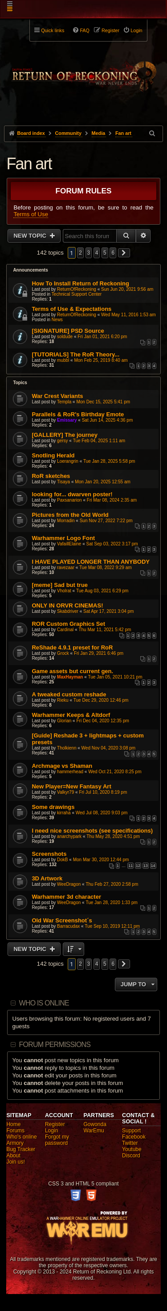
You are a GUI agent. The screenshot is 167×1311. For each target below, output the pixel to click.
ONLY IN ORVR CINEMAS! (67, 605)
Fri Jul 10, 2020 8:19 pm (103, 792)
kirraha (64, 812)
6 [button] (112, 253)
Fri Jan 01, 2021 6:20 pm (102, 336)
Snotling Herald (53, 455)
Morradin (65, 520)
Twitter (130, 1143)
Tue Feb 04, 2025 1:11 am (99, 440)
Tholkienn (66, 748)
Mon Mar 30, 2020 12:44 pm (101, 859)
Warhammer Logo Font (63, 538)
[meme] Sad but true (60, 585)
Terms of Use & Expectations (71, 309)
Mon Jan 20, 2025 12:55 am (102, 481)
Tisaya (63, 481)
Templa (64, 401)
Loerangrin (67, 461)
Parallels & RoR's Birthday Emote (78, 414)
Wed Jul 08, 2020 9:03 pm (102, 812)
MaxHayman (70, 676)
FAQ (85, 30)
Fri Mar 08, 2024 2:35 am (112, 500)
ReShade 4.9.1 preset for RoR (72, 647)
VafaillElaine (69, 543)
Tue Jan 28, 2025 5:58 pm (109, 461)
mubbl (63, 360)
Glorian (64, 720)
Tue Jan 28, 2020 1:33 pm (111, 902)
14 (153, 865)
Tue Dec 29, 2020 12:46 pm (101, 700)
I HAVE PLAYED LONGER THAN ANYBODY (91, 561)
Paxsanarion (69, 500)
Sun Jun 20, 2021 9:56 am (127, 289)
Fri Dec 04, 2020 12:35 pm (102, 720)
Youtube (132, 1149)
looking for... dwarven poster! (72, 494)
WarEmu (94, 1130)
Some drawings (53, 807)
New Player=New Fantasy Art (71, 786)
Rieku (63, 700)
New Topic (30, 235)
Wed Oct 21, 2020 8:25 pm (114, 771)
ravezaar (65, 567)
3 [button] (88, 253)
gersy (62, 440)
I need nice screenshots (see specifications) (92, 830)
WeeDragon (69, 884)
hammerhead (70, 771)
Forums (15, 1130)
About (13, 1155)
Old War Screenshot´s (62, 920)
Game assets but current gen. (72, 671)
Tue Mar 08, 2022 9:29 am (105, 567)
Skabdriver (67, 611)
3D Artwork (47, 878)
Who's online (21, 1137)
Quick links (52, 30)
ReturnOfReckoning (76, 289)
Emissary (67, 420)
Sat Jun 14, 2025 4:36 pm (107, 420)
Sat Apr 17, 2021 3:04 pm (108, 611)
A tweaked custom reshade (69, 694)
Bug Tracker (20, 1149)
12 (138, 865)
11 (130, 865)
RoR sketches (51, 476)
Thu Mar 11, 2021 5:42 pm (104, 629)
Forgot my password (57, 1140)
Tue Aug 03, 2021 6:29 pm (102, 590)
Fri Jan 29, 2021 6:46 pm (98, 653)
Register (55, 1124)
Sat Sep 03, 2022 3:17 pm (112, 543)
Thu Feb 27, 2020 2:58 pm (112, 884)
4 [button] (96, 253)
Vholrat (64, 590)
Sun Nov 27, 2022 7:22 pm (106, 520)
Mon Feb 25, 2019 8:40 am (100, 360)
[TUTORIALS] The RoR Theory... (75, 354)
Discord (131, 1155)
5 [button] (104, 253)
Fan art (28, 164)
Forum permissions (55, 1044)
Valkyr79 (65, 792)
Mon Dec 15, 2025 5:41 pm (103, 401)
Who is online (44, 1003)
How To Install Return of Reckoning (80, 283)
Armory (15, 1143)
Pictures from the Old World (70, 514)
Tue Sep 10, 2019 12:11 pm (112, 926)
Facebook (134, 1137)
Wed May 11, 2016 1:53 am (128, 314)
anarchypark (69, 836)
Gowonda (95, 1124)
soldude (65, 336)
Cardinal (65, 629)
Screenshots (49, 853)
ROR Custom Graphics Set (68, 623)
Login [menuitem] (136, 30)
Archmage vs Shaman (62, 765)
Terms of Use (30, 214)
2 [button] (80, 253)
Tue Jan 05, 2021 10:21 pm (115, 676)
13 (145, 865)
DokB (62, 859)
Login (51, 1130)
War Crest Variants (57, 396)
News (57, 319)
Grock (63, 653)
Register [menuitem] (110, 30)
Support (131, 1130)
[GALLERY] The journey (65, 434)
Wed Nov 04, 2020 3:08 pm (108, 748)
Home (13, 1124)
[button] (124, 252)
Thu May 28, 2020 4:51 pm (113, 836)
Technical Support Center (77, 294)
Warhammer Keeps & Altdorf (71, 715)
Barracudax (68, 926)
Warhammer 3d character (66, 896)
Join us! (15, 1162)
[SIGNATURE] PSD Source (68, 330)
